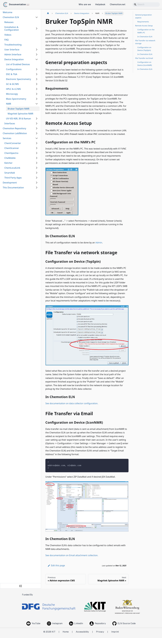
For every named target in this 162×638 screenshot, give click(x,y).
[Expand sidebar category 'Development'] (37, 182)
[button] (22, 69)
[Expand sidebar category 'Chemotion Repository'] (37, 128)
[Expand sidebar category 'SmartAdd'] (37, 173)
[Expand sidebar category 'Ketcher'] (37, 163)
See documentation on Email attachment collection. (71, 555)
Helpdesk (100, 4)
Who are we (85, 4)
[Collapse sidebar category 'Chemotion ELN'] (37, 17)
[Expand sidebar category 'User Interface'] (37, 49)
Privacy (100, 631)
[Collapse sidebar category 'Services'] (37, 138)
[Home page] (48, 13)
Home (66, 631)
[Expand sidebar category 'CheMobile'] (37, 158)
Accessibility (82, 631)
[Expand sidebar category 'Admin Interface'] (37, 54)
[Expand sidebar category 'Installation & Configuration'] (37, 28)
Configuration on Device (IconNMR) (144, 63)
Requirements (143, 21)
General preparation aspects (143, 16)
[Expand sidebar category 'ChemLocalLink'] (37, 168)
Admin (98, 242)
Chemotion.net (117, 4)
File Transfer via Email (144, 58)
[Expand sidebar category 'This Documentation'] (37, 187)
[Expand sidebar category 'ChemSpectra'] (37, 153)
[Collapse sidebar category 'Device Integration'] (37, 59)
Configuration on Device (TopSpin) (144, 48)
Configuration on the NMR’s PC (145, 31)
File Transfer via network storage (145, 42)
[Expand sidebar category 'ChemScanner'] (37, 148)
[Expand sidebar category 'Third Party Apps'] (37, 177)
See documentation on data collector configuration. (71, 403)
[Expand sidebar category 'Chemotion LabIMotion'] (37, 133)
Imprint (115, 631)
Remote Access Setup (144, 25)
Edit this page (56, 565)
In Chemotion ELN (144, 36)
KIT (53, 631)
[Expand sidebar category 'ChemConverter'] (37, 143)
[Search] (146, 4)
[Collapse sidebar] (20, 586)
